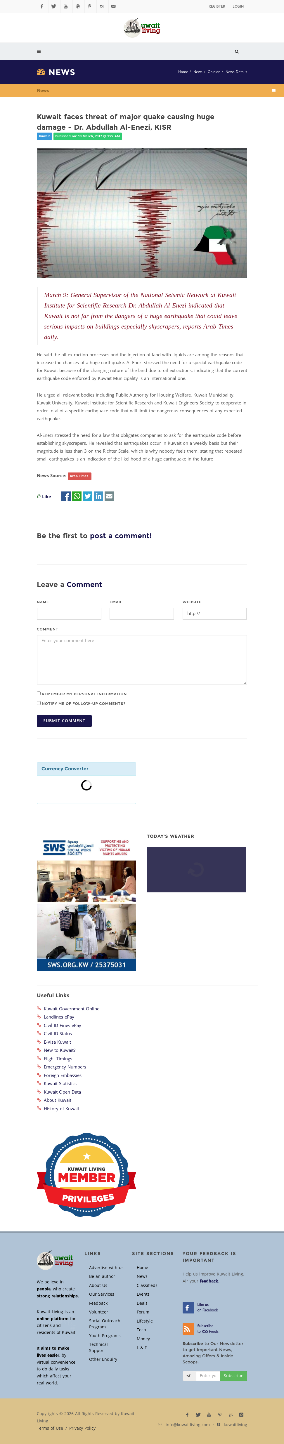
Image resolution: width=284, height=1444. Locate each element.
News (197, 72)
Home (183, 72)
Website (192, 602)
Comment (47, 629)
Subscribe (233, 1376)
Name (43, 602)
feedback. (209, 1281)
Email (116, 602)
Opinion (214, 72)
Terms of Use (50, 1428)
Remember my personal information (82, 693)
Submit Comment (64, 721)
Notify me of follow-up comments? (81, 703)
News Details (236, 72)
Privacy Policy (82, 1428)
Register (217, 6)
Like (46, 497)
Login (238, 6)
